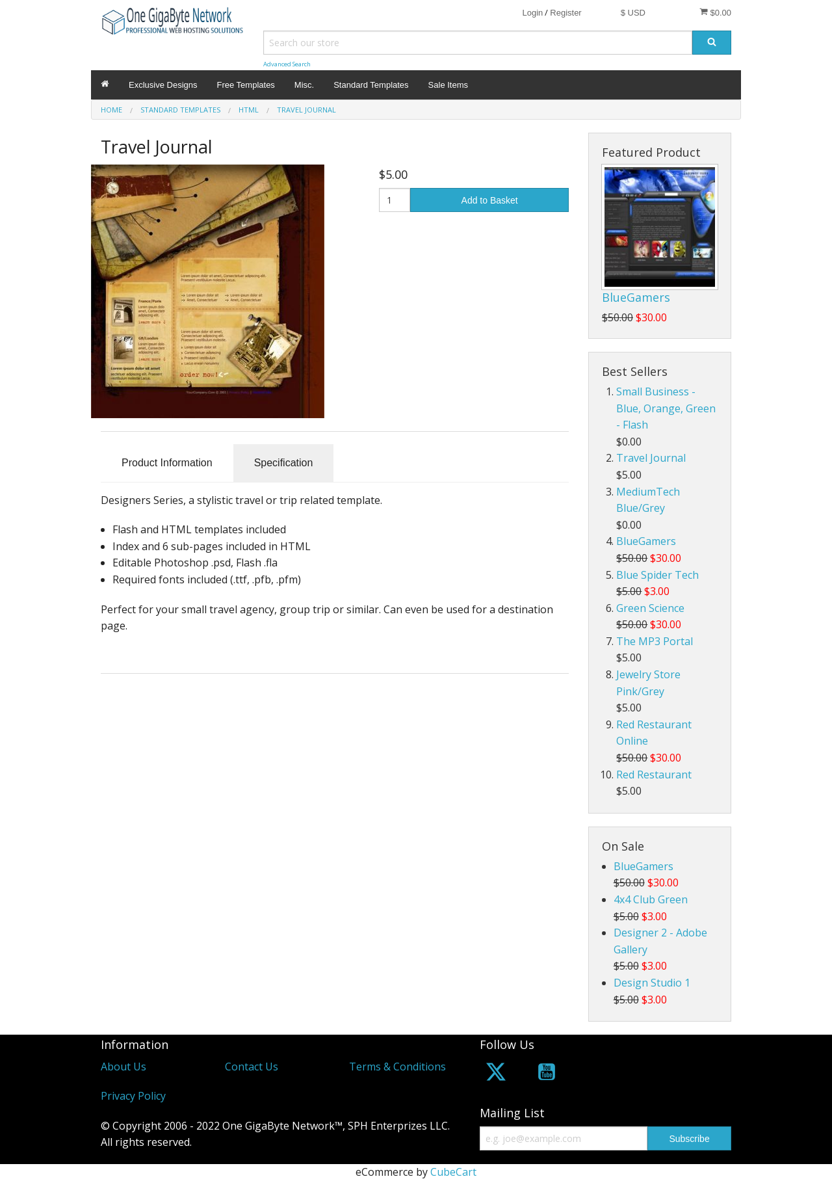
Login (532, 13)
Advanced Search (287, 64)
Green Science (650, 608)
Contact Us (251, 1066)
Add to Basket (490, 200)
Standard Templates (370, 85)
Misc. (304, 85)
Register (565, 13)
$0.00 (715, 12)
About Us (123, 1066)
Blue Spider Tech (657, 575)
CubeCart (453, 1172)
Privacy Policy (133, 1096)
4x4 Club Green (651, 899)
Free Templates (246, 85)
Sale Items (448, 85)
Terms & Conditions (397, 1066)
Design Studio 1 (652, 982)
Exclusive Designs (163, 85)
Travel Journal (651, 458)
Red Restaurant (654, 774)
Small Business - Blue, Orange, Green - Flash (666, 408)
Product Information (167, 462)
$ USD (633, 13)
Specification (283, 462)
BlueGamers (636, 297)
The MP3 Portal (654, 641)
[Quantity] (395, 200)
